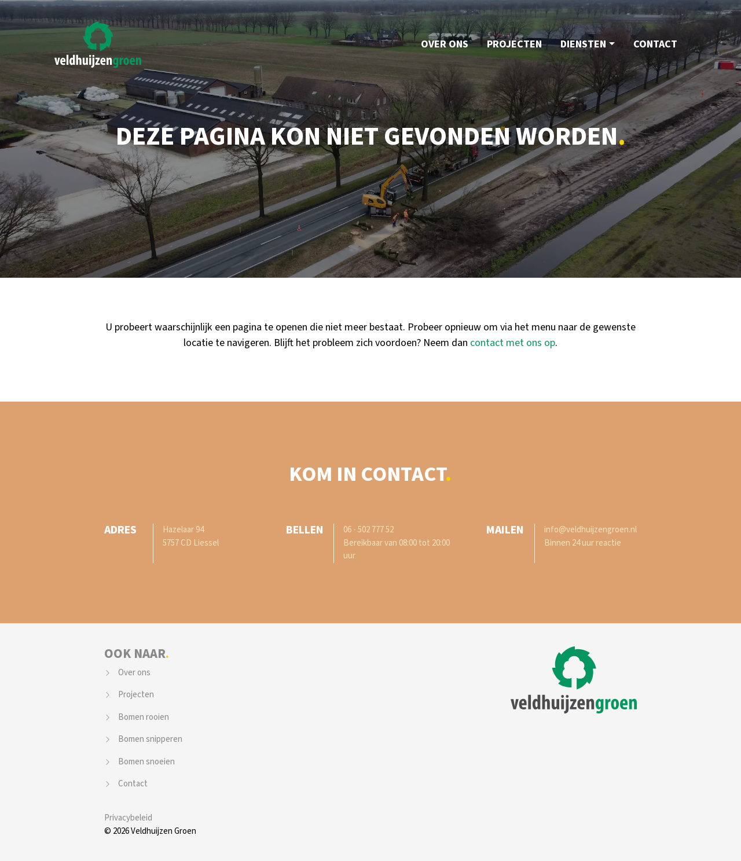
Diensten (583, 44)
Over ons (444, 44)
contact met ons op (512, 343)
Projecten (514, 44)
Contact (655, 44)
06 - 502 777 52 (368, 530)
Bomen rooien (143, 717)
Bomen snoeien (146, 762)
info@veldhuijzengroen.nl (590, 530)
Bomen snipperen (150, 739)
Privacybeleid (128, 818)
